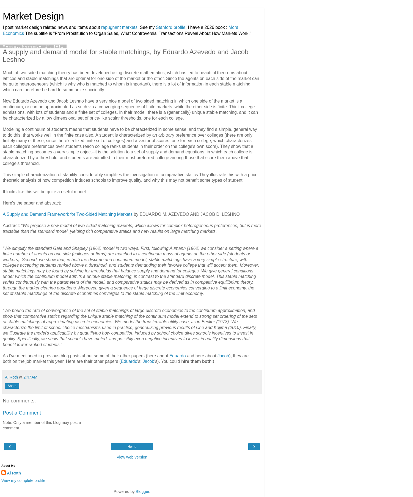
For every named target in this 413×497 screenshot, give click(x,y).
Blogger (142, 491)
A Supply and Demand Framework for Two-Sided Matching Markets (68, 214)
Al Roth (14, 473)
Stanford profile (170, 27)
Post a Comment (22, 413)
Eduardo (177, 356)
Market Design (33, 16)
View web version (132, 457)
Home (132, 447)
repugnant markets (119, 27)
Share (12, 386)
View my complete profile (23, 480)
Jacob (223, 356)
